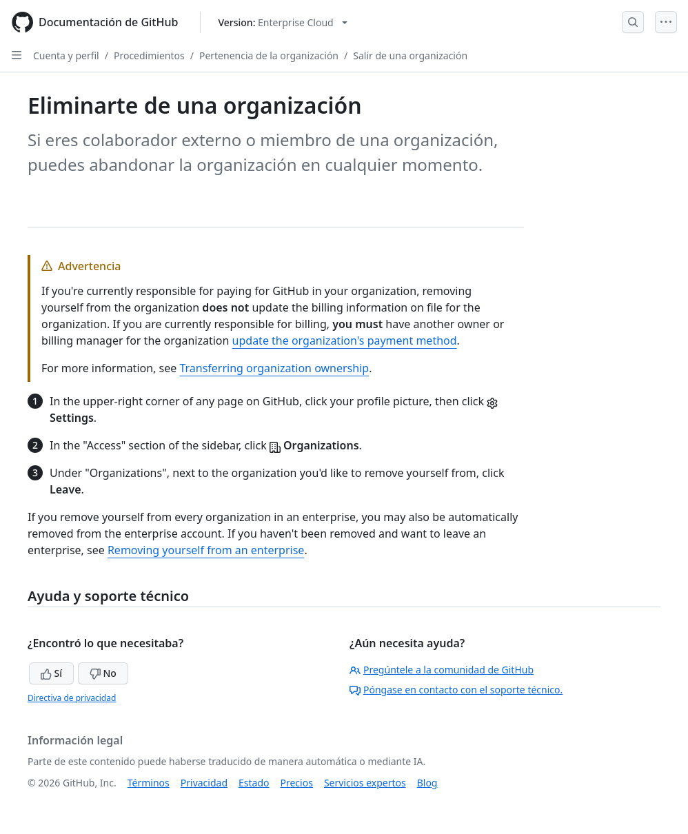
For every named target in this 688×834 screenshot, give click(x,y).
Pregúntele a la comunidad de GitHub (442, 669)
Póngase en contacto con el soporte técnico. (456, 689)
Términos (149, 782)
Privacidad (204, 782)
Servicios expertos (365, 782)
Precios (297, 782)
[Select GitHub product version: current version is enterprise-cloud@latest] (282, 22)
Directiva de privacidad (72, 698)
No (103, 673)
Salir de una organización (410, 55)
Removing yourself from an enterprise (206, 550)
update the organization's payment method (344, 340)
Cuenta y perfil (66, 55)
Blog (427, 782)
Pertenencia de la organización (268, 55)
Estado (254, 782)
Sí (51, 673)
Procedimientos (149, 55)
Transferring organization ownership (274, 368)
